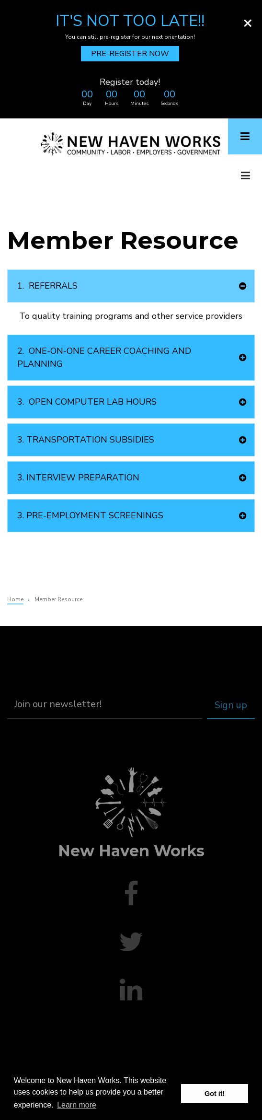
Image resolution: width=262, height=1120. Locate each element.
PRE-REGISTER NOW (130, 53)
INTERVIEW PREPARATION (78, 477)
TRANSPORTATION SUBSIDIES (85, 439)
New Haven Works (131, 850)
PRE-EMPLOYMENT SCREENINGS (90, 515)
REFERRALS (47, 286)
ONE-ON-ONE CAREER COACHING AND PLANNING (104, 357)
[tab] (131, 286)
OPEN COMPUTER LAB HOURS (87, 402)
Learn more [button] (76, 1105)
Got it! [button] (215, 1093)
